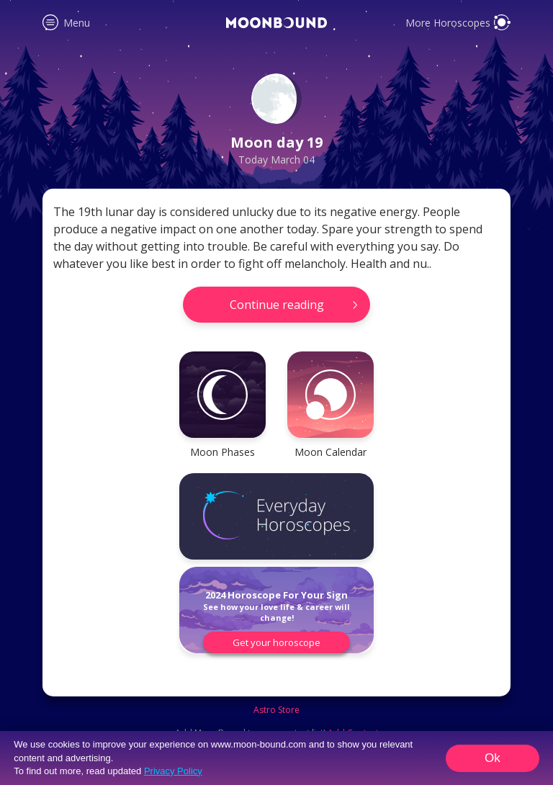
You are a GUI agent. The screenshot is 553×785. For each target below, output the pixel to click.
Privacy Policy (173, 771)
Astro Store (276, 710)
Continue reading (277, 305)
